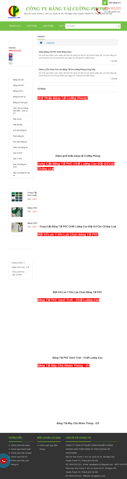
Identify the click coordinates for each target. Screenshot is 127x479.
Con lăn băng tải (19, 130)
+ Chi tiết (113, 61)
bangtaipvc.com (98, 476)
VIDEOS (41, 36)
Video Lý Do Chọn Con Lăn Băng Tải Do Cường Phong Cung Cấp (67, 69)
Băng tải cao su (19, 97)
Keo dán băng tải (20, 142)
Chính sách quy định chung (49, 447)
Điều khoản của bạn (49, 438)
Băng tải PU (18, 91)
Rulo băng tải (18, 136)
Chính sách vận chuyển (21, 453)
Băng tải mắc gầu (20, 102)
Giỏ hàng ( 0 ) (115, 3)
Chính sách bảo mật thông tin (20, 462)
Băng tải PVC (18, 85)
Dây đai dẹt (17, 125)
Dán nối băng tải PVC (19, 165)
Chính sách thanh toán (21, 449)
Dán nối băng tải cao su (21, 174)
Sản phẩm (48, 26)
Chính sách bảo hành (20, 445)
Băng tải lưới (18, 80)
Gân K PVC (18, 153)
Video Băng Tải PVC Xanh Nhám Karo (55, 52)
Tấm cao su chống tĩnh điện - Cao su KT (20, 110)
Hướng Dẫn (15, 438)
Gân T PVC (17, 159)
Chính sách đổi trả (19, 457)
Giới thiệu (32, 26)
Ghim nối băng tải (20, 147)
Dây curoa (17, 119)
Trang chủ (15, 26)
